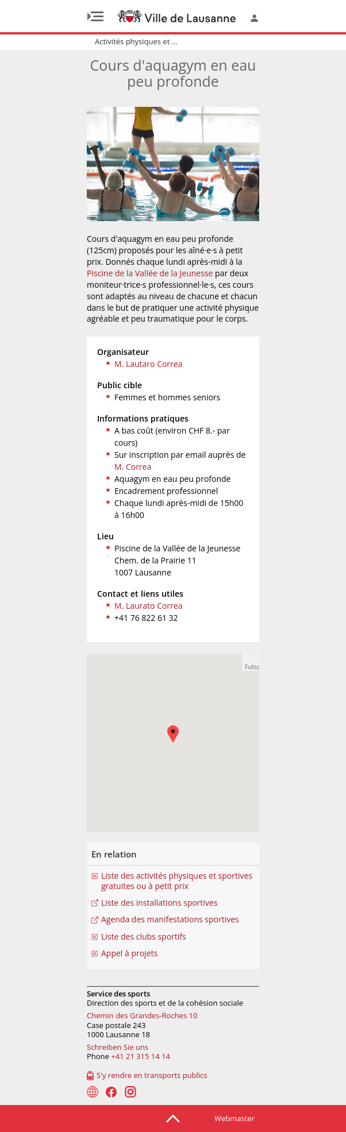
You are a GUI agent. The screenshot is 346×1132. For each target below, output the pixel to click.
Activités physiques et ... (136, 41)
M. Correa (132, 466)
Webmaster (234, 1118)
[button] (250, 662)
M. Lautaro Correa (148, 363)
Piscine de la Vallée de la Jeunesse (150, 273)
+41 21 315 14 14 (140, 1056)
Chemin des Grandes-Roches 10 (142, 1015)
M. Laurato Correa (148, 605)
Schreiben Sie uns (117, 1047)
